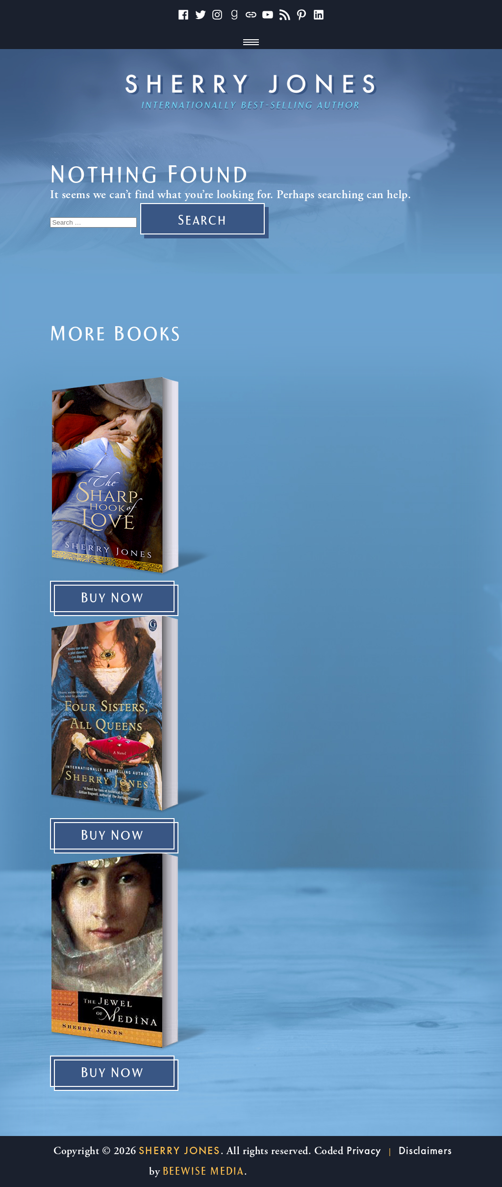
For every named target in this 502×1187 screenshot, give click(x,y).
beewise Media (204, 1171)
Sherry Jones (179, 1150)
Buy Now (112, 598)
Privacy (364, 1150)
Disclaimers (425, 1150)
